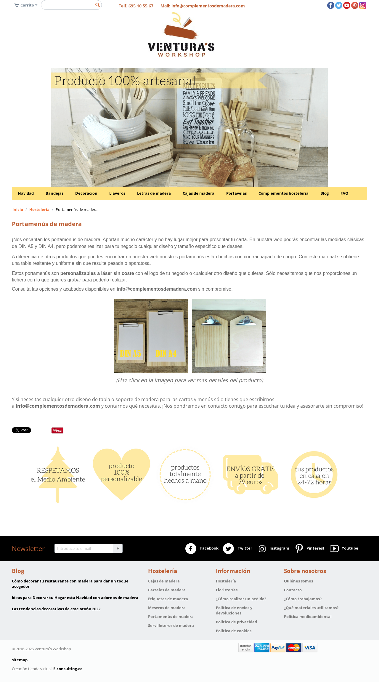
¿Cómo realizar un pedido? (241, 598)
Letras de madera (154, 193)
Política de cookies (233, 630)
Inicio (17, 209)
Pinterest (309, 548)
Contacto (293, 590)
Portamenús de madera (171, 616)
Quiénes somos (298, 581)
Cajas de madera (198, 193)
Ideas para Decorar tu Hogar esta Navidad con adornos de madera (75, 597)
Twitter (237, 548)
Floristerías (226, 590)
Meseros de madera (167, 607)
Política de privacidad (236, 622)
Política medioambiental (308, 616)
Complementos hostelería (283, 193)
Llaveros (117, 193)
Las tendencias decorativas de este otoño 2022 (56, 608)
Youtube (343, 548)
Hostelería (39, 209)
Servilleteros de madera (171, 625)
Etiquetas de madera (168, 598)
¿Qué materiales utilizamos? (311, 607)
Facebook (202, 548)
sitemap (20, 659)
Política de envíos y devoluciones (234, 610)
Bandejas (54, 193)
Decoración (86, 193)
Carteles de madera (167, 590)
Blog (324, 193)
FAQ (344, 193)
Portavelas (236, 193)
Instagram (272, 548)
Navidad (26, 193)
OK (344, 19)
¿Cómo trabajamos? (303, 598)
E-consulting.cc (67, 668)
